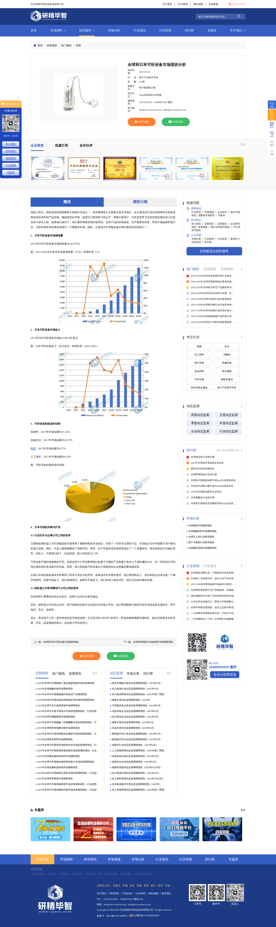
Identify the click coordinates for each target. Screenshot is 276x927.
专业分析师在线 (224, 674)
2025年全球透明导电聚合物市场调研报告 (58, 728)
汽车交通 (199, 379)
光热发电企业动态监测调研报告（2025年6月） (136, 711)
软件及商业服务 (199, 387)
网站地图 (198, 4)
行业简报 (165, 30)
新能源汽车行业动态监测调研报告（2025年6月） (137, 733)
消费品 (227, 354)
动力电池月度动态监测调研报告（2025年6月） (136, 773)
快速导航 (42, 859)
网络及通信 (227, 379)
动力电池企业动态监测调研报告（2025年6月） (136, 716)
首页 (34, 30)
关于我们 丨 (103, 893)
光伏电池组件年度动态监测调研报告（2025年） (137, 784)
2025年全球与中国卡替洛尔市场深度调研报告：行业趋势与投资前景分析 (66, 711)
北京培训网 (77, 873)
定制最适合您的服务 (214, 251)
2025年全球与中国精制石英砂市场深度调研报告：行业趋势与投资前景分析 (66, 773)
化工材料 (199, 354)
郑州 (146, 885)
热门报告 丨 (197, 223)
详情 (78, 45)
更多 (243, 144)
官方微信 (167, 4)
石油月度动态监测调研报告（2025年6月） (134, 728)
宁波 (167, 885)
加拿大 (117, 885)
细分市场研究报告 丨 (222, 227)
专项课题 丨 (204, 227)
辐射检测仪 (126, 873)
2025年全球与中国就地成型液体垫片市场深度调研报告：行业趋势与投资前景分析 (66, 762)
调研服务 (194, 208)
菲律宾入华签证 (143, 873)
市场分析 (114, 30)
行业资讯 (140, 30)
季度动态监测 (200, 423)
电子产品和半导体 (226, 387)
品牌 (231, 450)
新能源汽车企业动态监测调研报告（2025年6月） (137, 739)
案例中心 (235, 239)
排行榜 (189, 30)
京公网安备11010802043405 (144, 915)
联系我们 (166, 893)
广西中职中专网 (93, 873)
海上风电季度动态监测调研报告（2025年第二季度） (139, 789)
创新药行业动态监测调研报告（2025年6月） (135, 745)
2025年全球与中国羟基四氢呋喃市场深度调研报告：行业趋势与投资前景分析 (66, 750)
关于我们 (237, 30)
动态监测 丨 (197, 242)
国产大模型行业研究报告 (201, 542)
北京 (132, 885)
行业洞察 (194, 235)
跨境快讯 (63, 873)
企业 (225, 450)
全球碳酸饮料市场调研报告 (202, 531)
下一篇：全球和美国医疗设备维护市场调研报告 (148, 642)
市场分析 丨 (197, 239)
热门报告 (66, 45)
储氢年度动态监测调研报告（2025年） (132, 700)
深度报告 (11, 158)
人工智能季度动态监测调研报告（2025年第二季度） (139, 750)
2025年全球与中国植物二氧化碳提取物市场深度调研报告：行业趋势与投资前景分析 (65, 683)
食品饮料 (199, 371)
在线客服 (213, 4)
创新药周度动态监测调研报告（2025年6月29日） (137, 767)
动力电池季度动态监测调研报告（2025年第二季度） (139, 694)
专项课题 (114, 859)
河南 (139, 885)
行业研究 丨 (197, 212)
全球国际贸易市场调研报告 (202, 548)
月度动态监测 (229, 415)
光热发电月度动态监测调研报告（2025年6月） (136, 756)
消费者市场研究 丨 (208, 215)
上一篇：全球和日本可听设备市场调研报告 (56, 642)
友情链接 (37, 869)
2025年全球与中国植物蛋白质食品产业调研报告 (62, 694)
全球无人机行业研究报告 (201, 536)
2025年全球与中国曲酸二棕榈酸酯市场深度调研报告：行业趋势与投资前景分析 (66, 722)
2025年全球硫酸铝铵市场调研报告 (55, 688)
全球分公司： (104, 885)
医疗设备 (199, 362)
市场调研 (58, 30)
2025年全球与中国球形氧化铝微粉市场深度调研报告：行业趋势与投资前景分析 (66, 734)
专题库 (211, 30)
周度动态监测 (200, 415)
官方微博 (183, 4)
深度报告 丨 (210, 223)
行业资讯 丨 (223, 239)
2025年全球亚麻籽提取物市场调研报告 (57, 767)
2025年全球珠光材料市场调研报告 (55, 739)
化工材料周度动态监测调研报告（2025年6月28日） (138, 778)
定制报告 (11, 151)
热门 (219, 450)
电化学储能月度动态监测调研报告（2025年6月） (137, 683)
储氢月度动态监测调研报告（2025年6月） (134, 722)
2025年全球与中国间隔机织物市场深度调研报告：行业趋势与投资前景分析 (66, 790)
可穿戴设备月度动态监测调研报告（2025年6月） (137, 705)
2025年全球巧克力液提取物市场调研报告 (58, 705)
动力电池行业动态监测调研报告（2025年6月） (136, 688)
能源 (33, 448)
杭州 (160, 885)
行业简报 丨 (210, 239)
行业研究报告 (38, 873)
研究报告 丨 (116, 893)
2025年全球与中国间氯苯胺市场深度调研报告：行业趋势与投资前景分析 (66, 784)
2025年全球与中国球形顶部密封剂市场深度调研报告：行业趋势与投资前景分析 (66, 745)
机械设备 (227, 362)
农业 (226, 346)
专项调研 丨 (210, 212)
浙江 (153, 885)
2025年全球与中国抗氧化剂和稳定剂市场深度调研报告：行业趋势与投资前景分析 (66, 700)
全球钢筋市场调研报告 (200, 525)
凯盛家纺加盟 (111, 873)
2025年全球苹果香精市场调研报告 (55, 778)
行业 (236, 450)
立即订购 (142, 121)
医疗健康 (227, 371)
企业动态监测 (200, 431)
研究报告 (86, 30)
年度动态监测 (229, 423)
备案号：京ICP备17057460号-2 (112, 915)
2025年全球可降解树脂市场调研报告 (56, 716)
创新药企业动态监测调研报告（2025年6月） (135, 761)
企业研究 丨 (223, 212)
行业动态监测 (229, 431)
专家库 (221, 215)
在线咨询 (176, 121)
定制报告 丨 (223, 223)
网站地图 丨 (155, 893)
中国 (125, 885)
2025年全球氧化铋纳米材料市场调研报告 (58, 756)
